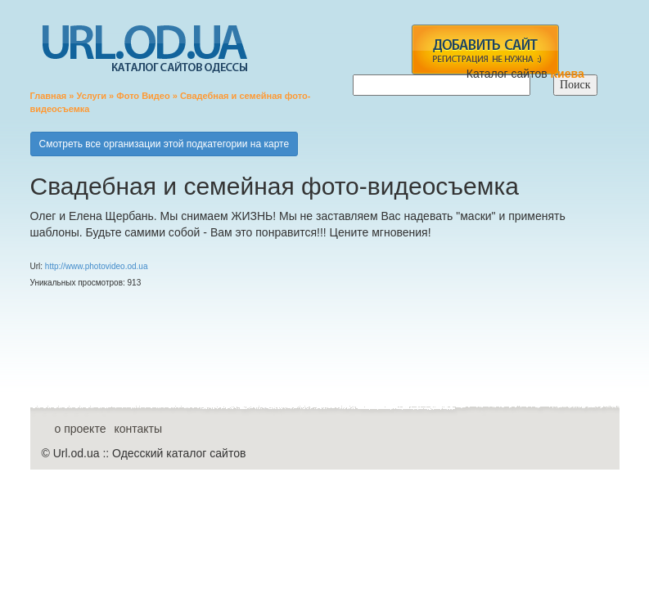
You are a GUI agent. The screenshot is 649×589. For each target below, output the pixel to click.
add (485, 49)
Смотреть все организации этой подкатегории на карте (164, 144)
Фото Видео (142, 96)
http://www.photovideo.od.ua (96, 266)
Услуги (91, 96)
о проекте (80, 428)
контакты (138, 428)
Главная (48, 96)
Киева (569, 73)
